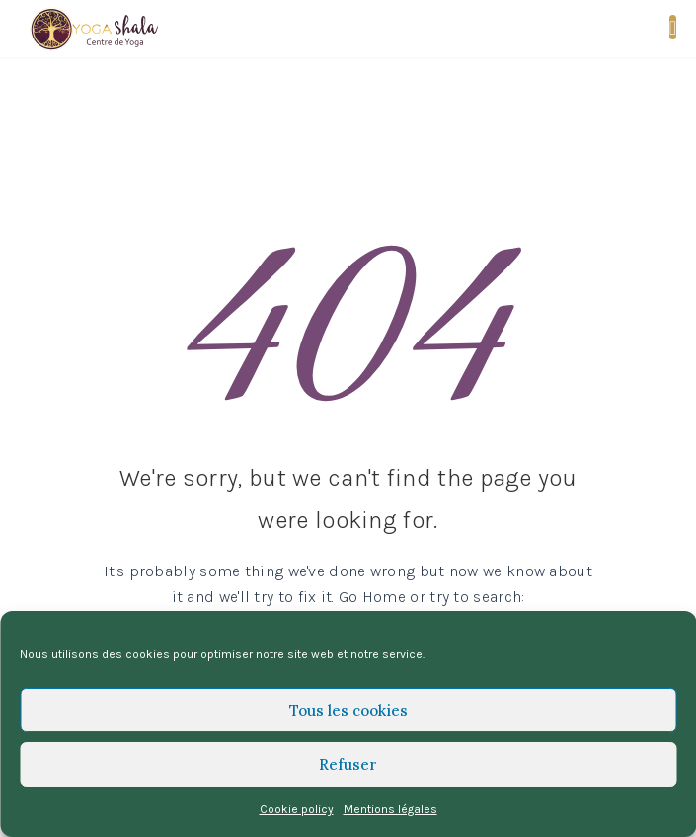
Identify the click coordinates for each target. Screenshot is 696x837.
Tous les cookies (348, 710)
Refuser (348, 764)
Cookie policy (297, 809)
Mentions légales (390, 809)
